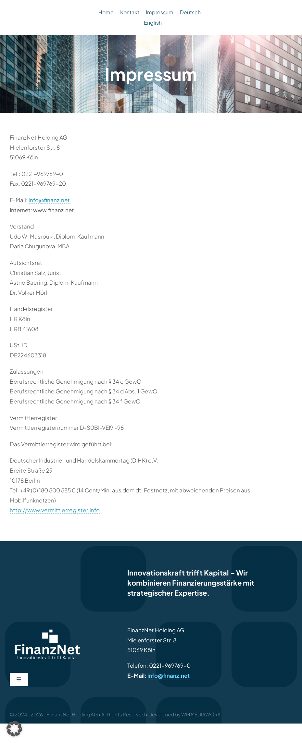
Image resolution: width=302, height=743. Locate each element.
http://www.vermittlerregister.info (55, 510)
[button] (14, 728)
